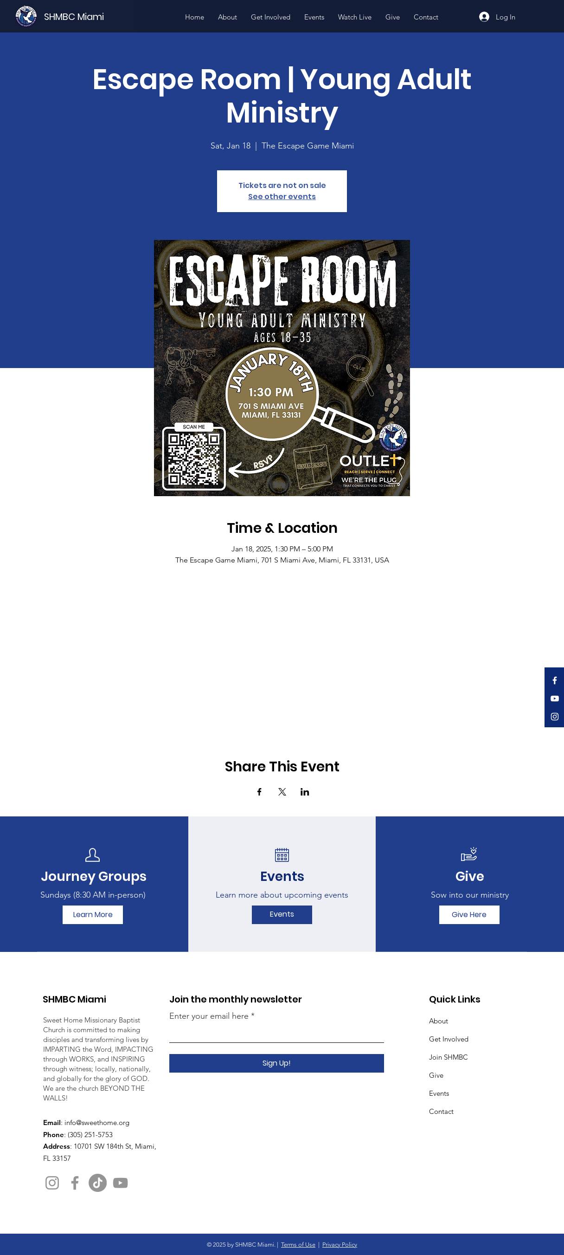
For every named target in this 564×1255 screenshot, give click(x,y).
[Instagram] (555, 717)
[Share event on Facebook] (259, 792)
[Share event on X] (282, 792)
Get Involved (448, 1039)
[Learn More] (93, 915)
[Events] (282, 915)
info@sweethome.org (96, 1122)
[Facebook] (555, 680)
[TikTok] (98, 1183)
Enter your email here (209, 1016)
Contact (441, 1111)
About (438, 1020)
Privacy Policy (339, 1244)
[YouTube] (555, 698)
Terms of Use (298, 1244)
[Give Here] (469, 915)
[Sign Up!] (276, 1063)
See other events (282, 196)
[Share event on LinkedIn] (305, 792)
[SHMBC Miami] (89, 16)
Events (439, 1093)
